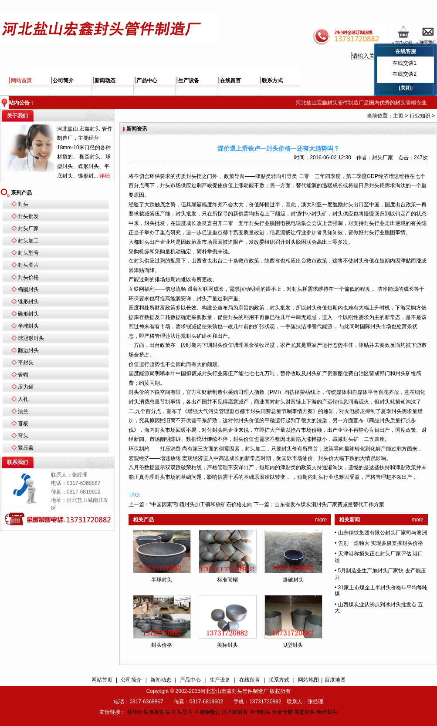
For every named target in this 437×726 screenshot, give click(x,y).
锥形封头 (28, 302)
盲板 (23, 423)
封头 (23, 204)
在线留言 (230, 80)
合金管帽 (282, 712)
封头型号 (28, 253)
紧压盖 (26, 448)
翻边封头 (28, 350)
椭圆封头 (28, 289)
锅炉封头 (327, 712)
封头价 (361, 261)
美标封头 (227, 645)
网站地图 (308, 680)
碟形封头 (28, 314)
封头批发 (28, 216)
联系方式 (272, 80)
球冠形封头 (31, 338)
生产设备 (188, 80)
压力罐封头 (235, 712)
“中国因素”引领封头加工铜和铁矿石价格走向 (200, 504)
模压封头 (137, 712)
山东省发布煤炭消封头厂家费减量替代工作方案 (329, 504)
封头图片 (28, 265)
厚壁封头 (304, 712)
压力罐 (26, 387)
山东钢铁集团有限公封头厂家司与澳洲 (382, 533)
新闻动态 (105, 80)
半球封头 (28, 326)
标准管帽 (227, 580)
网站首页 (21, 80)
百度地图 (335, 680)
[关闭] (406, 88)
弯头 (23, 436)
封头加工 (28, 241)
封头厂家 (28, 228)
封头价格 (28, 277)
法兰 (23, 411)
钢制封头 (159, 712)
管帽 (23, 375)
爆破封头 (293, 580)
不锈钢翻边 (207, 712)
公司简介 (63, 80)
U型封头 (293, 645)
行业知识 (420, 116)
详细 (104, 176)
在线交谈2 (405, 74)
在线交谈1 (405, 63)
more (321, 520)
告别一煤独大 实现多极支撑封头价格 (380, 543)
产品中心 (146, 80)
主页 (398, 116)
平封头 (26, 363)
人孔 (23, 399)
